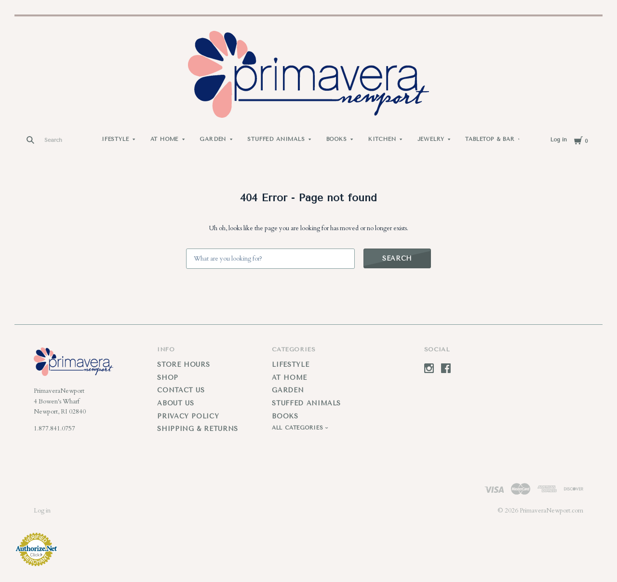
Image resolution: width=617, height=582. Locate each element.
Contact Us (181, 390)
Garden (213, 139)
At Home (164, 139)
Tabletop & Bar (490, 139)
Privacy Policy (188, 416)
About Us (175, 403)
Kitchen (382, 139)
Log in (558, 140)
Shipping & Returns (197, 428)
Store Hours (183, 364)
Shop (167, 377)
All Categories (298, 428)
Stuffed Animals (276, 139)
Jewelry (430, 139)
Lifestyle (113, 139)
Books (336, 139)
